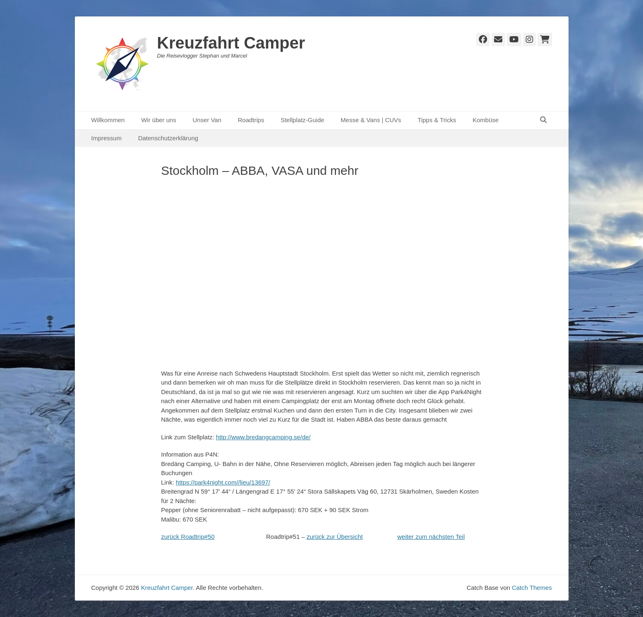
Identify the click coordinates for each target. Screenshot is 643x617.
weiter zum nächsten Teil (431, 536)
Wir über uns (158, 119)
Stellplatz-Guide (302, 119)
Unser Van (207, 119)
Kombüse (486, 119)
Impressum (106, 138)
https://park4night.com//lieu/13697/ (223, 482)
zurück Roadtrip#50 (188, 536)
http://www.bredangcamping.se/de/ (263, 437)
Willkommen (108, 119)
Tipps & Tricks (437, 119)
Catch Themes (532, 587)
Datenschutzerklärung (168, 138)
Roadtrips (251, 119)
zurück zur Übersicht (334, 536)
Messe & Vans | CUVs (371, 119)
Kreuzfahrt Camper (231, 43)
